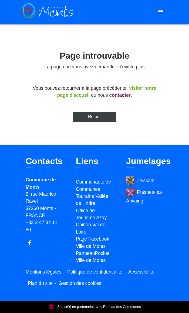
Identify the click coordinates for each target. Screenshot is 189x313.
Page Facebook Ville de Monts (92, 242)
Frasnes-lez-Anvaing (144, 196)
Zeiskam (140, 181)
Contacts (44, 161)
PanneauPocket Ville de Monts (92, 257)
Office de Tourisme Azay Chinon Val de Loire (91, 221)
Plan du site (40, 283)
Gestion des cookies (80, 283)
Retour (94, 116)
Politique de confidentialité (94, 272)
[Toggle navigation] (160, 12)
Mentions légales (43, 272)
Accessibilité (141, 272)
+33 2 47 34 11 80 (42, 226)
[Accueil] (47, 12)
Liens (87, 161)
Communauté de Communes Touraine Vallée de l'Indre (93, 192)
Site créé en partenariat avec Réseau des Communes (94, 307)
